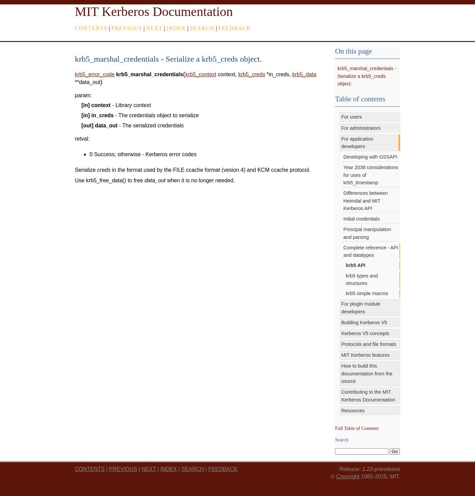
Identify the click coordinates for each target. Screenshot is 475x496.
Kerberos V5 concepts (365, 333)
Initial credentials (362, 219)
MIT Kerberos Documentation (154, 11)
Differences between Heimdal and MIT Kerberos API (366, 200)
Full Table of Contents (357, 428)
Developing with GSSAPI (370, 157)
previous (126, 28)
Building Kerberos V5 (364, 322)
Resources (353, 410)
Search (202, 28)
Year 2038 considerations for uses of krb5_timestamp (371, 175)
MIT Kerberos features (365, 355)
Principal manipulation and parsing (367, 233)
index (176, 28)
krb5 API (356, 265)
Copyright (347, 476)
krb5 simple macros (367, 293)
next (154, 28)
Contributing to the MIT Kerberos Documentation (368, 395)
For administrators (360, 128)
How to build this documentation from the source (366, 373)
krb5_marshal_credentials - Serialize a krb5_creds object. (366, 76)
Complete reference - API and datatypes (371, 251)
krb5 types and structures (362, 279)
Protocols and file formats (368, 344)
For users (351, 117)
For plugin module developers (360, 307)
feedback (234, 28)
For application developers (357, 142)
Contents (91, 28)
